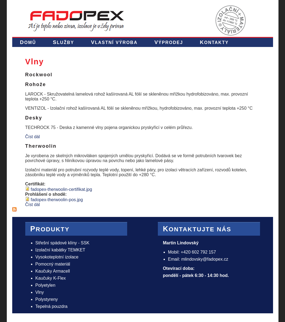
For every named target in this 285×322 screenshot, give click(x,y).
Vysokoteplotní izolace (57, 257)
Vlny (39, 292)
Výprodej (168, 42)
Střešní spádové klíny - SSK (62, 243)
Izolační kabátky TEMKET (60, 250)
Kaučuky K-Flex (50, 278)
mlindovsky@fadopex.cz (204, 259)
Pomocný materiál (52, 264)
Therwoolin (41, 146)
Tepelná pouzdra (51, 306)
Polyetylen (45, 285)
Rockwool (39, 74)
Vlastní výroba (114, 42)
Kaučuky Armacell (52, 271)
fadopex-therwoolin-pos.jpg (57, 199)
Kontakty (214, 42)
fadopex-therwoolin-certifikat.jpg (61, 189)
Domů (28, 42)
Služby (63, 42)
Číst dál (32, 136)
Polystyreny (46, 299)
